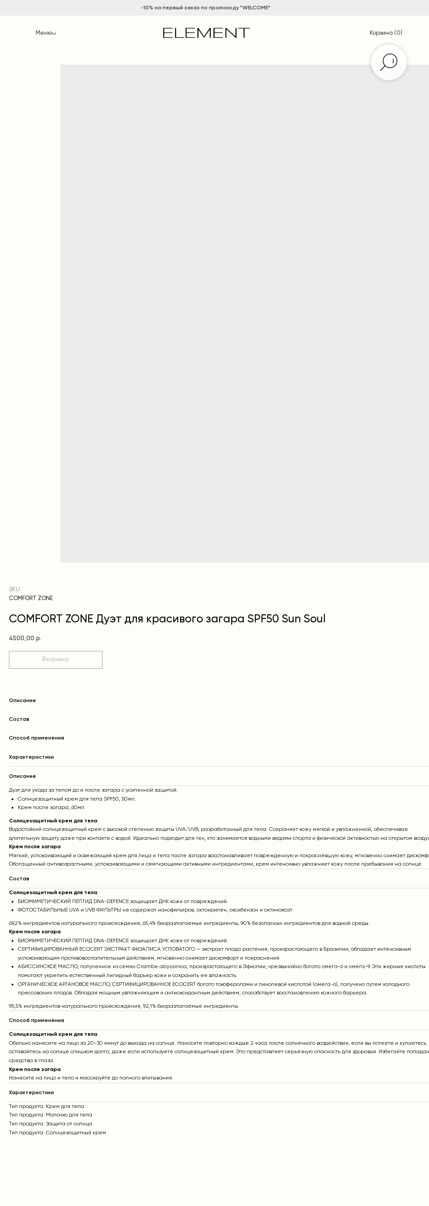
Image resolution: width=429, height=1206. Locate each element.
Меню (44, 33)
